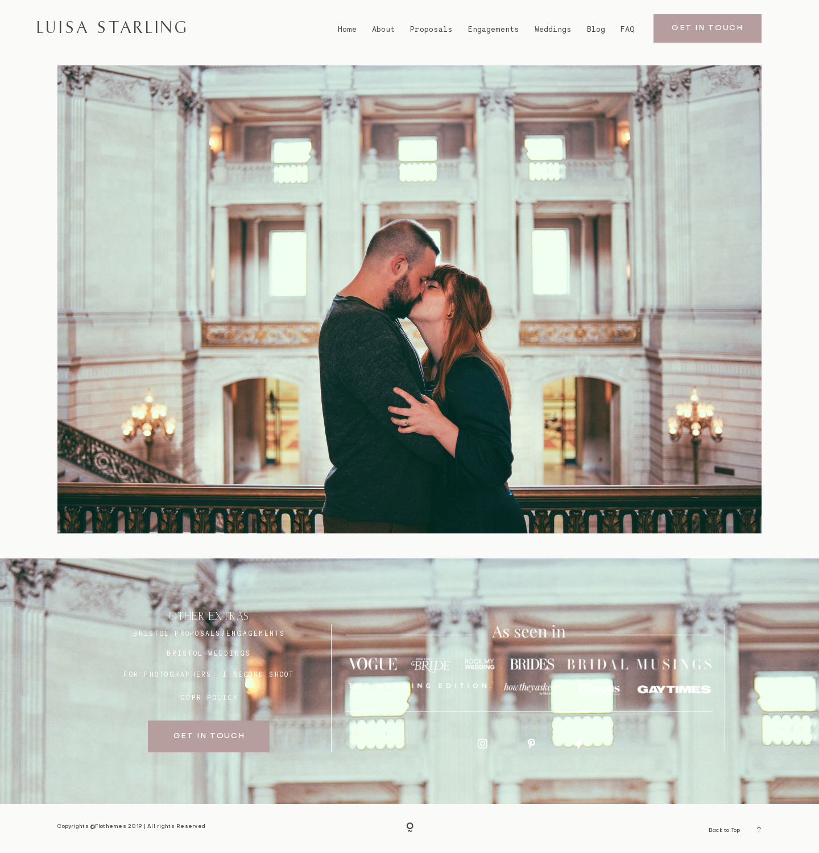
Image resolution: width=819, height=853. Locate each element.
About (383, 29)
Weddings (553, 29)
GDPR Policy (209, 698)
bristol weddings (209, 653)
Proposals (431, 29)
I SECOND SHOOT (258, 674)
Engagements (493, 29)
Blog (596, 29)
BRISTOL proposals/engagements (209, 633)
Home (347, 29)
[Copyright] (410, 828)
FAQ (628, 29)
